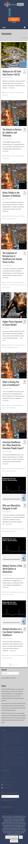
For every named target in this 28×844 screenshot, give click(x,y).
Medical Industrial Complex (6, 531)
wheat (17, 347)
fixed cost (13, 92)
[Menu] (14, 27)
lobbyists (7, 158)
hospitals (19, 528)
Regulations (10, 347)
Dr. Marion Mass (21, 282)
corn (15, 345)
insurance (17, 92)
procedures (12, 594)
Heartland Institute (15, 655)
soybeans (13, 347)
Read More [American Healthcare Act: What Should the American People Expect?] (5, 463)
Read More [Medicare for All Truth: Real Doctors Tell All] (12, 88)
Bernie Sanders (5, 92)
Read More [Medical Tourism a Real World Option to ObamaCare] (5, 587)
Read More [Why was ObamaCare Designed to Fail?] (9, 524)
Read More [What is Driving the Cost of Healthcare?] (5, 400)
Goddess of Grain (22, 345)
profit (6, 347)
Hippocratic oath (15, 528)
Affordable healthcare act (7, 405)
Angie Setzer (11, 345)
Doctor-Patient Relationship (7, 282)
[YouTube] (10, 803)
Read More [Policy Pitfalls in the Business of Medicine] (5, 211)
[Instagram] (7, 803)
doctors (4, 528)
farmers (17, 345)
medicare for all (21, 92)
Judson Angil (21, 592)
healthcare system (9, 528)
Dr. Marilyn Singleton (21, 216)
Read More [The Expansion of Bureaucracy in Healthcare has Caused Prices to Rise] (5, 277)
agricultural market (6, 345)
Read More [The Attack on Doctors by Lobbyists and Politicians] (5, 151)
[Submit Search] (2, 673)
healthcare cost (4, 284)
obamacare (20, 284)
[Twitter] (5, 803)
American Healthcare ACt (7, 216)
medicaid (14, 218)
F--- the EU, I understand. (12, 837)
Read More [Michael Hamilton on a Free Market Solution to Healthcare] (13, 650)
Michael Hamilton (5, 657)
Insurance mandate (9, 218)
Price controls (7, 594)
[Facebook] (3, 803)
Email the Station (7, 788)
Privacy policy (14, 840)
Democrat (10, 92)
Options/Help (14, 22)
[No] (26, 829)
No (20, 837)
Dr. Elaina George (8, 77)
